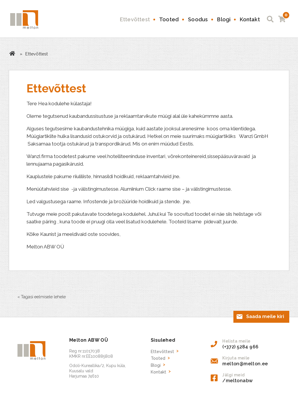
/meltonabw (237, 380)
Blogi (223, 19)
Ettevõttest (135, 19)
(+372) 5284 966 (240, 347)
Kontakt (250, 19)
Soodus (198, 19)
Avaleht (12, 53)
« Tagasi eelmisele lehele (41, 296)
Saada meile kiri (265, 316)
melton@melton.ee (245, 363)
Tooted (169, 19)
